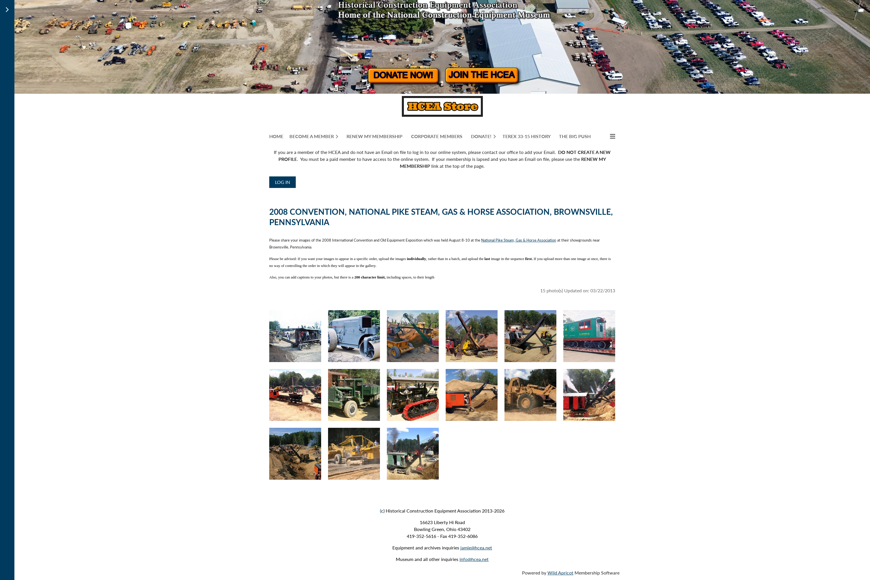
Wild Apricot (560, 572)
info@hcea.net (474, 559)
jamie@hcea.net (476, 547)
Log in (282, 182)
